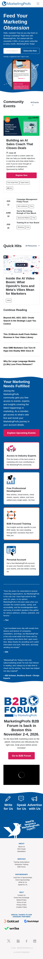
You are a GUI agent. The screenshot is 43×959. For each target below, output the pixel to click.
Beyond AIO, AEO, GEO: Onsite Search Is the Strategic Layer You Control (19, 321)
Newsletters (21, 851)
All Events (35, 103)
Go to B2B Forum (21, 729)
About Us (21, 847)
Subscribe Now (30, 51)
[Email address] (12, 51)
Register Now (21, 175)
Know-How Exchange (21, 898)
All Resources (32, 246)
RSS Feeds (21, 849)
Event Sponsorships (23, 880)
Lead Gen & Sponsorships (22, 877)
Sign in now (25, 56)
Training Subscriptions (21, 862)
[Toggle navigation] (38, 3)
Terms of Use (21, 902)
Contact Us (21, 895)
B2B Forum (21, 867)
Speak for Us (22, 885)
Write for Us (22, 882)
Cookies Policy (21, 907)
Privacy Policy (21, 905)
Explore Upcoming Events (21, 433)
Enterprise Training (21, 864)
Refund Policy (21, 900)
